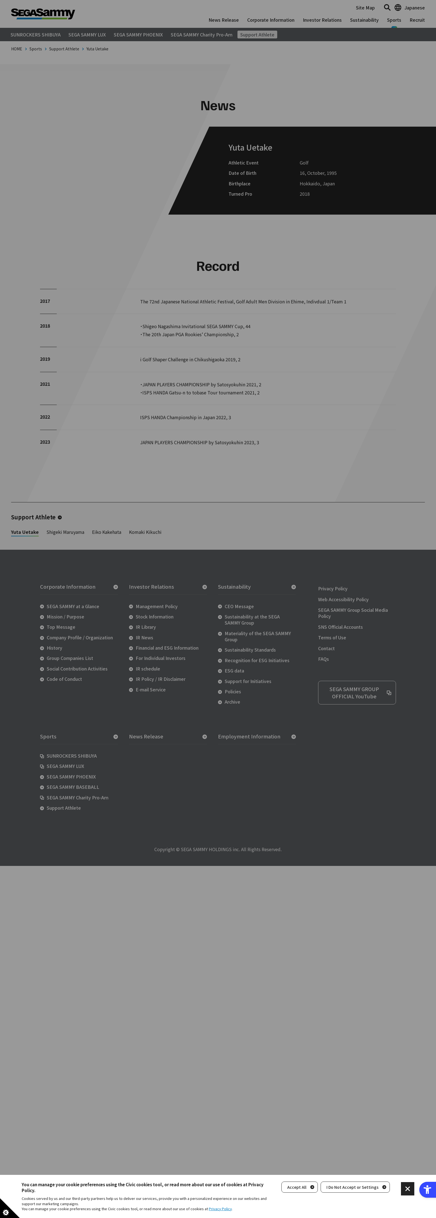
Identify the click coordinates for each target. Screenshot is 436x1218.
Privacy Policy (220, 1208)
